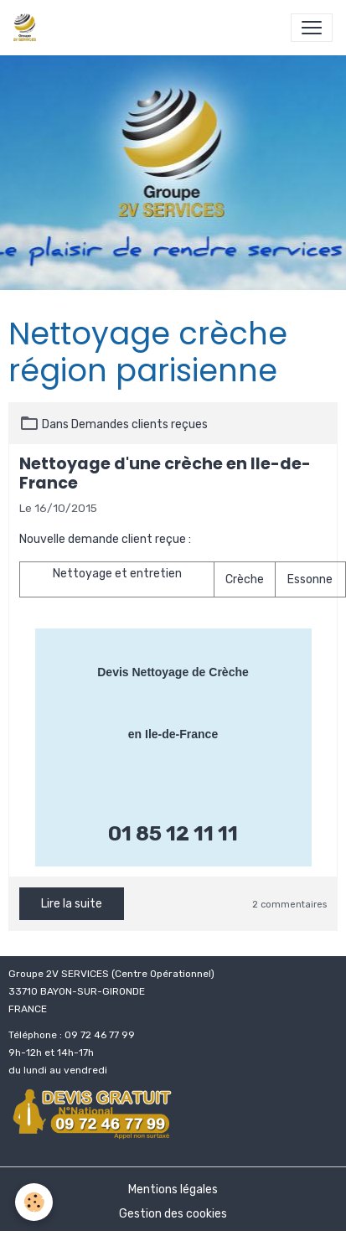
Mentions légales (173, 1189)
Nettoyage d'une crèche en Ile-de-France (165, 473)
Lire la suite (71, 904)
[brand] (28, 27)
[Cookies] (34, 1202)
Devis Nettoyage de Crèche (173, 672)
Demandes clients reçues (139, 424)
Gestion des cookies (173, 1214)
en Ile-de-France (173, 734)
